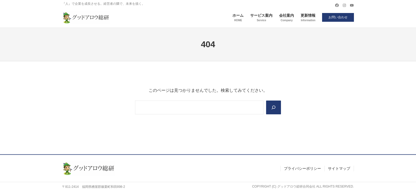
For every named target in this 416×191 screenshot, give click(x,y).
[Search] (273, 107)
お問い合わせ (338, 17)
